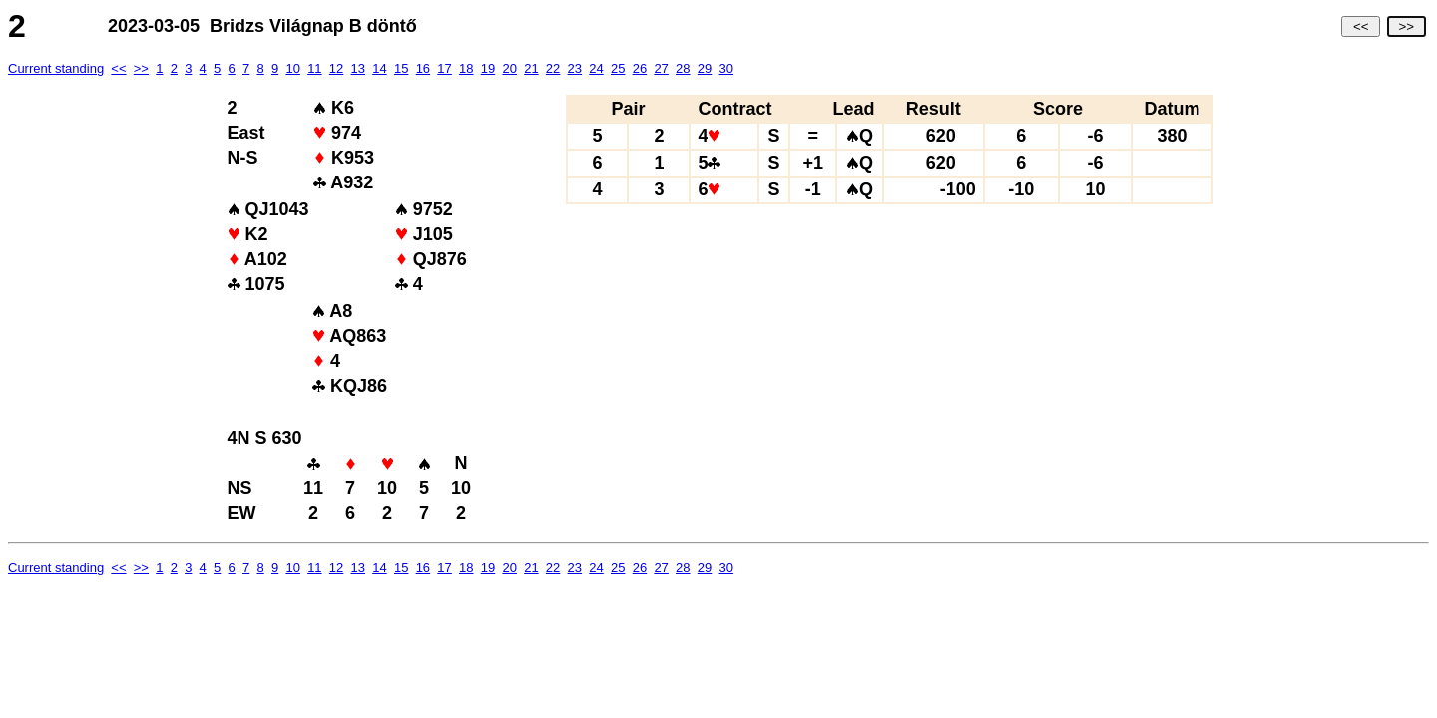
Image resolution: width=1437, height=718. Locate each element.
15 (401, 68)
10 (292, 68)
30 (725, 68)
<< (1360, 26)
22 (553, 68)
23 (575, 68)
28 (683, 68)
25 (618, 68)
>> (1406, 26)
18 (466, 68)
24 (596, 68)
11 (314, 68)
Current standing (56, 68)
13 (358, 68)
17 (444, 68)
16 (423, 68)
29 (705, 68)
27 (661, 68)
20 (509, 68)
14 (379, 68)
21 (531, 68)
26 (640, 68)
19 (488, 68)
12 (336, 68)
